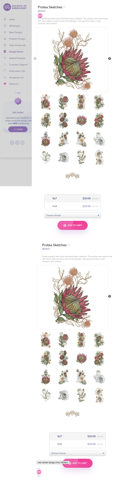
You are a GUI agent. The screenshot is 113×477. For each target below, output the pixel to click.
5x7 (54, 198)
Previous (35, 58)
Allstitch (42, 11)
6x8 (54, 206)
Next (109, 58)
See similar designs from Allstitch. (53, 462)
